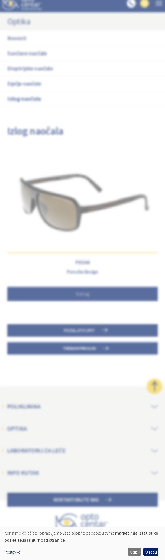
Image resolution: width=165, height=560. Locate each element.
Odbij (135, 552)
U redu (151, 552)
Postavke (12, 552)
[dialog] (82, 543)
